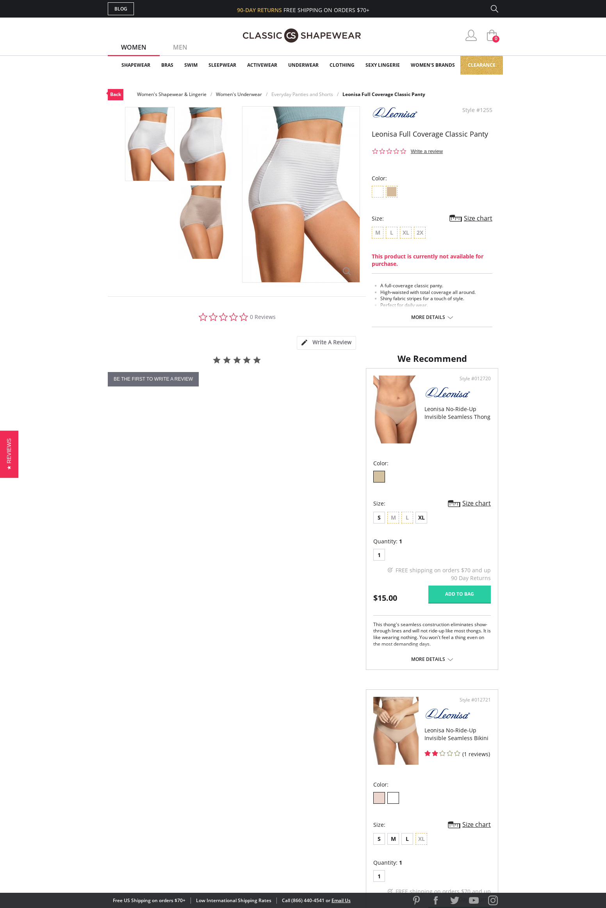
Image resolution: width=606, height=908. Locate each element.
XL (163, 561)
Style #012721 (472, 423)
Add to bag (260, 637)
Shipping (252, 804)
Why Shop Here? (365, 767)
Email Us (341, 900)
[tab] (326, 343)
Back (115, 94)
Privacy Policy (362, 817)
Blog (120, 8)
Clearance (481, 65)
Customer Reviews (369, 779)
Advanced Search (265, 767)
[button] (9, 453)
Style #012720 (276, 423)
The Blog (355, 804)
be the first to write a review (153, 379)
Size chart (478, 218)
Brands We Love (365, 792)
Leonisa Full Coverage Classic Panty (383, 94)
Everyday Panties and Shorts (302, 94)
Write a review (427, 151)
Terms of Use (169, 872)
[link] (425, 857)
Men (180, 47)
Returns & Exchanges (271, 817)
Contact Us (257, 830)
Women (133, 47)
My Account (258, 779)
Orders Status (261, 792)
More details (428, 317)
